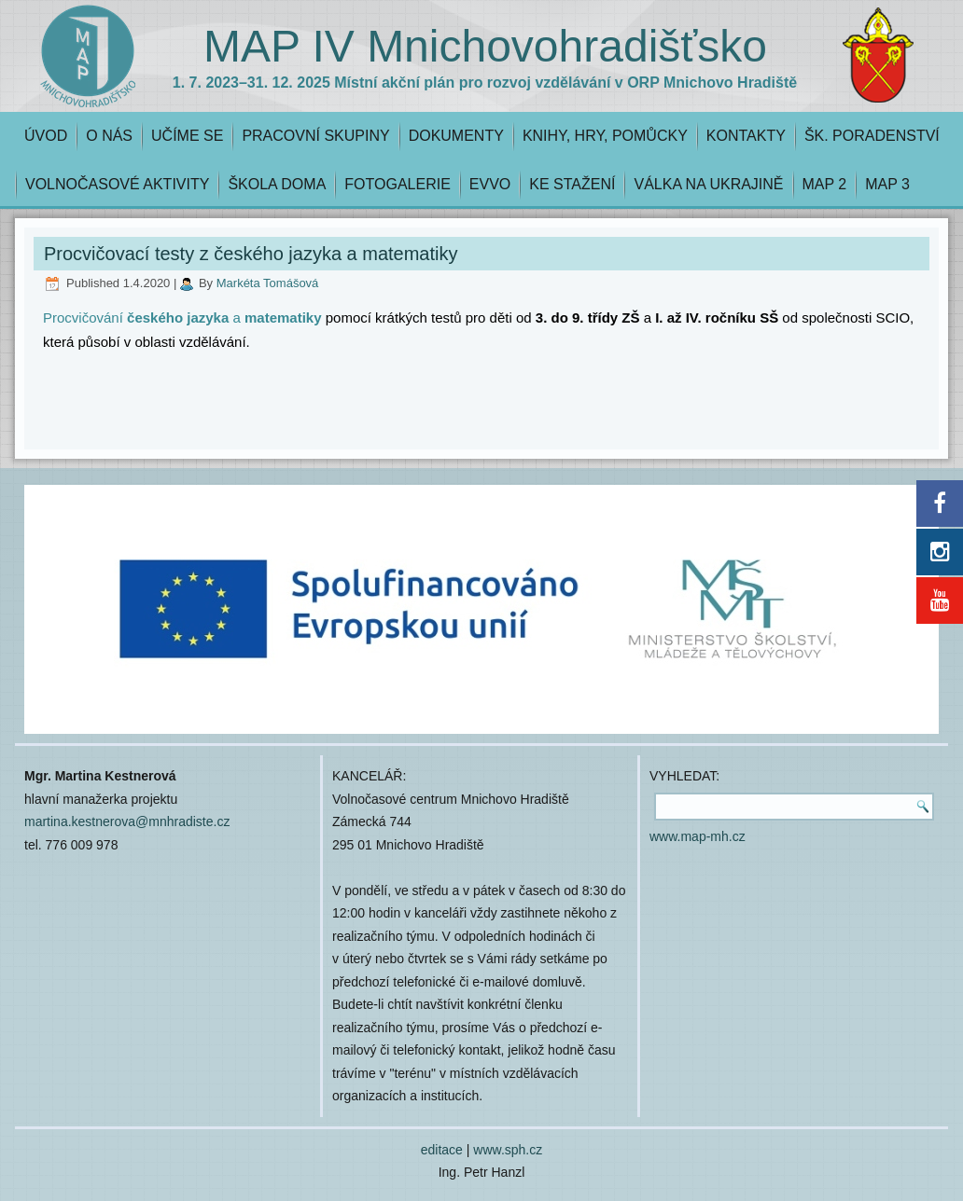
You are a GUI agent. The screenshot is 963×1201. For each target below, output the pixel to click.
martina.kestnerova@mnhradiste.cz (127, 821)
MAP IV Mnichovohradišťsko (485, 46)
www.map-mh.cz (697, 836)
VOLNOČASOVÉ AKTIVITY (117, 184)
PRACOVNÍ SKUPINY (315, 136)
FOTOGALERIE (397, 184)
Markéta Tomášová (267, 283)
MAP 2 (824, 184)
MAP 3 (887, 184)
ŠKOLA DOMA (277, 184)
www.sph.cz (507, 1149)
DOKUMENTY (456, 136)
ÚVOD (45, 136)
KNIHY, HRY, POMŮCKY (605, 136)
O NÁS (109, 136)
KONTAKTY (746, 136)
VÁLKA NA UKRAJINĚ (708, 184)
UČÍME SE (187, 136)
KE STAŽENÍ (572, 184)
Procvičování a (182, 317)
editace (442, 1149)
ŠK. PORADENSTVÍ (872, 136)
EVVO (489, 184)
